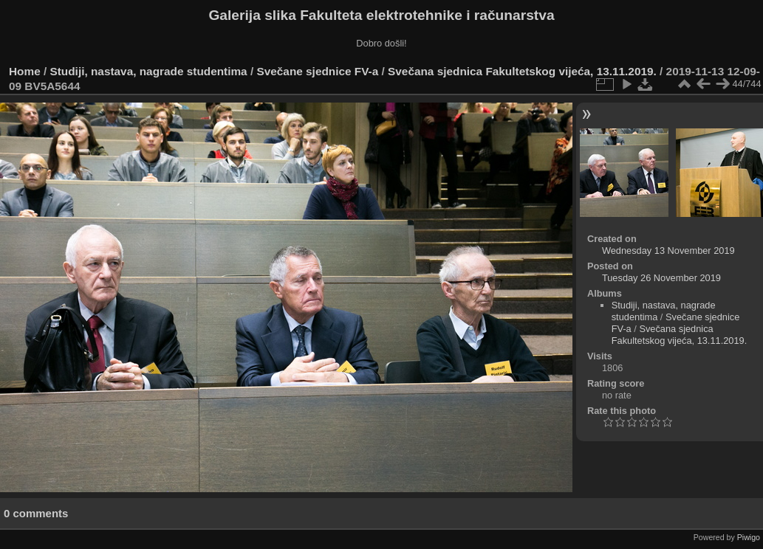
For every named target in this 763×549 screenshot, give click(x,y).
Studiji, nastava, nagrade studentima (148, 71)
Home (25, 71)
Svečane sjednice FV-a (317, 71)
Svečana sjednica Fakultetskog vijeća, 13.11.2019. (522, 71)
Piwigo (748, 537)
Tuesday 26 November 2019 (661, 277)
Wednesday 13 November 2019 (668, 250)
